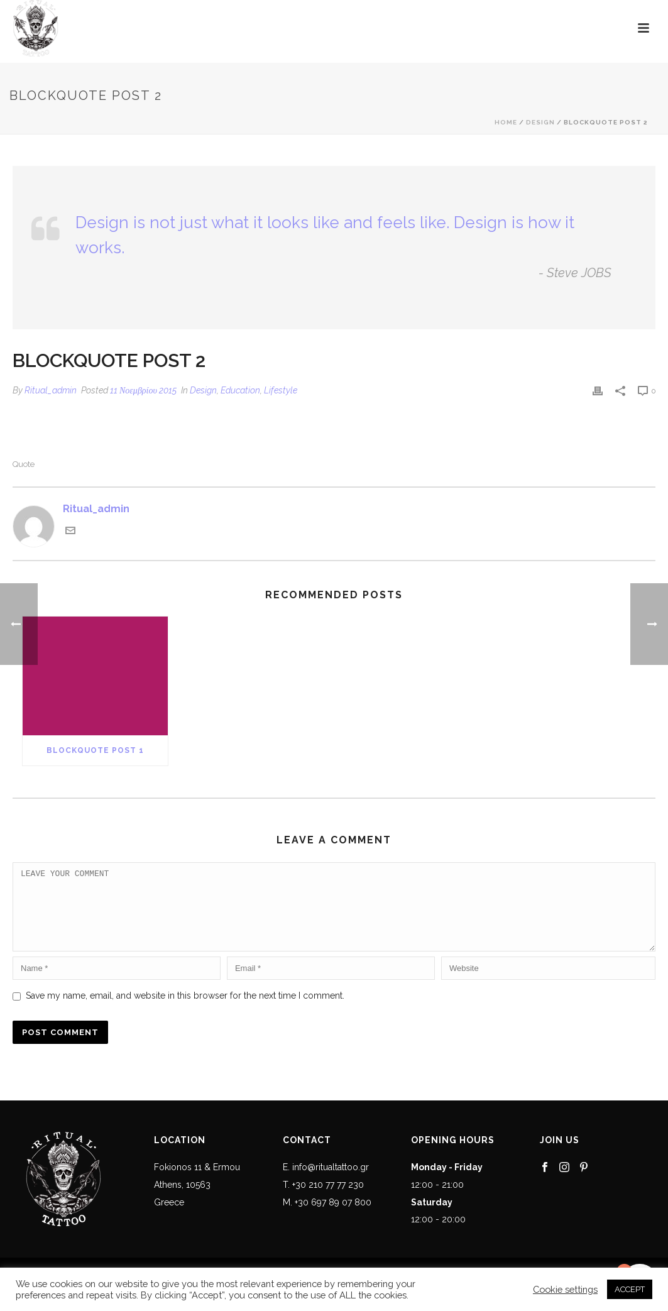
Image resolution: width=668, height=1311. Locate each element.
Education (240, 390)
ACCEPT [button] (630, 1289)
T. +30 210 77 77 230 (323, 1200)
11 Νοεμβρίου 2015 (143, 390)
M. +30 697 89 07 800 (327, 1217)
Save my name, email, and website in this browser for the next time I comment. (185, 1011)
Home (506, 122)
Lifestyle (280, 390)
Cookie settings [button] (565, 1289)
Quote (24, 464)
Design (540, 122)
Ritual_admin (51, 390)
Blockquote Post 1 (95, 750)
